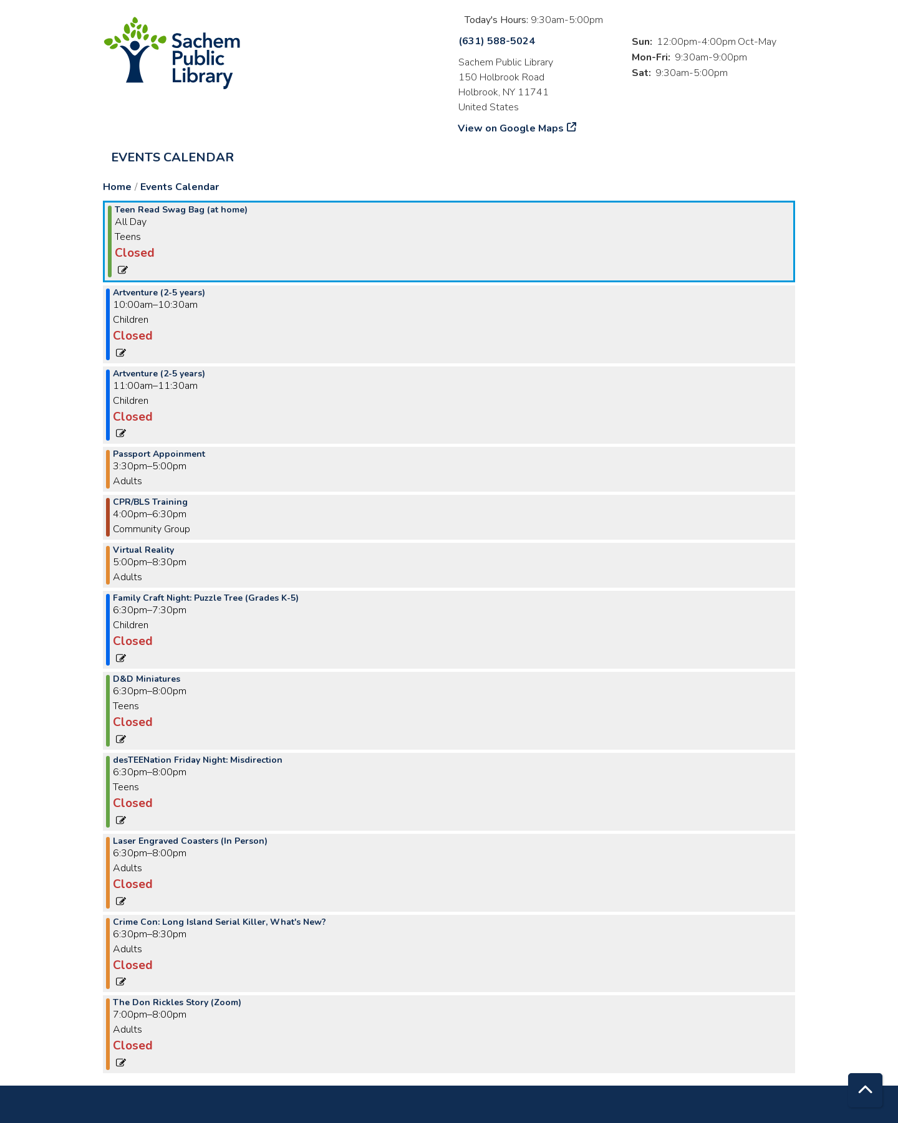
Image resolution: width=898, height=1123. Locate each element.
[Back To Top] (865, 1090)
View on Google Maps (511, 128)
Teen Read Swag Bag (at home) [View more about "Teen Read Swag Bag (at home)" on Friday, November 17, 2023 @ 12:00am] (181, 210)
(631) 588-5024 (496, 41)
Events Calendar (172, 157)
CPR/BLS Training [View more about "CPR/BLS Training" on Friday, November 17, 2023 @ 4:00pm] (150, 502)
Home (117, 187)
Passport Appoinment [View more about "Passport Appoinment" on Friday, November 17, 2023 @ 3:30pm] (159, 454)
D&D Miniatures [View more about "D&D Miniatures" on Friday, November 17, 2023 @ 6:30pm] (146, 679)
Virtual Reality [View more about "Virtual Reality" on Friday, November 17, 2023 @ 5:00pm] (143, 550)
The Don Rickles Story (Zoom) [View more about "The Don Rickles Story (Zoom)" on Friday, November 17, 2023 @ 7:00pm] (177, 1002)
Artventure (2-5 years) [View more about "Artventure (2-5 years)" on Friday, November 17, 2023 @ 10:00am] (159, 293)
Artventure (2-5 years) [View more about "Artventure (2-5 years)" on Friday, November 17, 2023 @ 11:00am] (159, 374)
